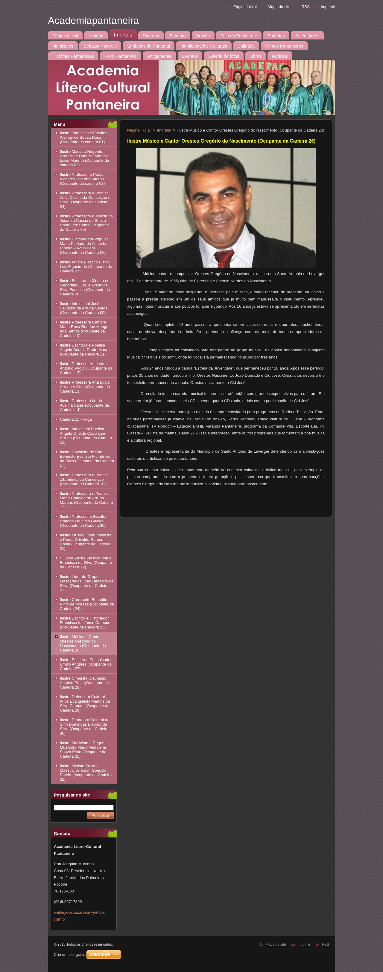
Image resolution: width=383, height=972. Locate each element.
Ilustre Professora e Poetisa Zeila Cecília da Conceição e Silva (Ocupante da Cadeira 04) (85, 200)
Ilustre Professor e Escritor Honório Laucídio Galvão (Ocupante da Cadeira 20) (83, 521)
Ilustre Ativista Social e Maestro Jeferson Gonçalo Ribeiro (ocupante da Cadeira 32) (86, 773)
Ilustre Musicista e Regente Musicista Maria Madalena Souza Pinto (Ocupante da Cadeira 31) (84, 750)
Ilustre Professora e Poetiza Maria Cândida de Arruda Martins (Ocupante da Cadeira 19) (86, 500)
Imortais (164, 130)
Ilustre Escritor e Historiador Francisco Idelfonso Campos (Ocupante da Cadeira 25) (85, 622)
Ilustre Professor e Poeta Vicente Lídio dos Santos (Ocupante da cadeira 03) (82, 179)
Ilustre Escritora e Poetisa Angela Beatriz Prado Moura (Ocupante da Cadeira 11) (85, 349)
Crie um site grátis (69, 954)
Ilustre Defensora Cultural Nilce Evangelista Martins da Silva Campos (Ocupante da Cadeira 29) (85, 703)
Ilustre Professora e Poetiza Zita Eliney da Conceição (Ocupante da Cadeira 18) (84, 479)
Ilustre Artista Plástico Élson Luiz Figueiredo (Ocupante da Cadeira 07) (86, 266)
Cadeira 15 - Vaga (76, 419)
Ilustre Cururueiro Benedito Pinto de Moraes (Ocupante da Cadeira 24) (87, 604)
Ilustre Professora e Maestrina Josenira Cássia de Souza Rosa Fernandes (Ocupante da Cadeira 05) (86, 223)
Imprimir (328, 6)
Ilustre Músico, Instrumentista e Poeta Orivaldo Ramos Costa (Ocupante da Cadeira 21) (86, 542)
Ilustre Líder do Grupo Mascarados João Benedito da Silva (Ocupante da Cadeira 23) (86, 583)
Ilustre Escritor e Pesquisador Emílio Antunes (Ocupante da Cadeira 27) (86, 664)
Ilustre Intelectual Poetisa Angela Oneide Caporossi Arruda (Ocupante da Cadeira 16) (86, 436)
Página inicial (245, 6)
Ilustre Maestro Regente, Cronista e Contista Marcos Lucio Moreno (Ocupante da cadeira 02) (84, 158)
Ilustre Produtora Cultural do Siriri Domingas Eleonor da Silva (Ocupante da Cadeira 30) (85, 727)
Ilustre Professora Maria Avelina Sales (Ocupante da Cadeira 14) (84, 405)
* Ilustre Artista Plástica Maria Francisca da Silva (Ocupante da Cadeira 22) (86, 562)
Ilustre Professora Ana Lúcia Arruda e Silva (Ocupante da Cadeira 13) (85, 386)
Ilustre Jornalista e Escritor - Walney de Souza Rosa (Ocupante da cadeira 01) (84, 137)
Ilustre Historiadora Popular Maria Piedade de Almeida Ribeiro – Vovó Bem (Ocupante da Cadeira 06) (84, 246)
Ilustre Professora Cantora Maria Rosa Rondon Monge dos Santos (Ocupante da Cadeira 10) (84, 329)
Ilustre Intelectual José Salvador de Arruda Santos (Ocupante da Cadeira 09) (83, 308)
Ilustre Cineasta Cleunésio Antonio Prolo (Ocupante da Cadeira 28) (84, 682)
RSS (306, 6)
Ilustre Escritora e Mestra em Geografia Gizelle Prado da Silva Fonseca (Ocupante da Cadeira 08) (85, 287)
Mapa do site (279, 6)
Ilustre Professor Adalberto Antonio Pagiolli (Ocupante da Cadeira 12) (86, 368)
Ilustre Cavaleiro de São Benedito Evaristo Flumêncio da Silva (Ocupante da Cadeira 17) (87, 459)
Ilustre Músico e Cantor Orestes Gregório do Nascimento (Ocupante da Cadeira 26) (83, 643)
